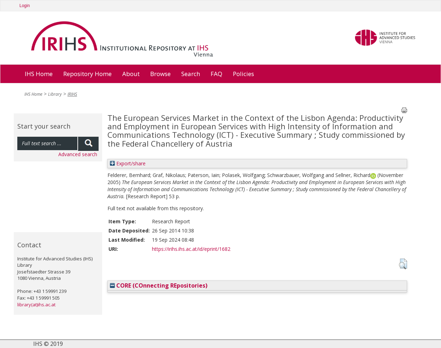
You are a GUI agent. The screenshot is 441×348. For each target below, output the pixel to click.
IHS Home (39, 74)
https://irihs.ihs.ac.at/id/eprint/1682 (191, 249)
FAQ (216, 74)
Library (55, 94)
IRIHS (72, 94)
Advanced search (77, 154)
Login (24, 5)
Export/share (128, 163)
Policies (243, 74)
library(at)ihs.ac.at (36, 304)
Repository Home (87, 74)
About (131, 74)
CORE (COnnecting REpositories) (158, 285)
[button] (403, 264)
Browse (160, 74)
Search (190, 74)
